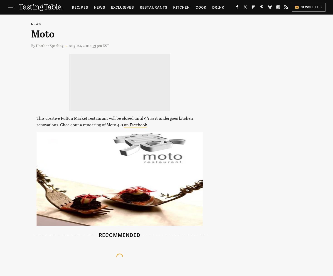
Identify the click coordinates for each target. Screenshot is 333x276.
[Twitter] (245, 8)
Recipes (80, 7)
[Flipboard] (253, 8)
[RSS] (286, 8)
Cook (201, 7)
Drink (218, 7)
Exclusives (122, 7)
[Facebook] (237, 8)
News (99, 7)
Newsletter (309, 7)
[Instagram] (278, 8)
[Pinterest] (261, 8)
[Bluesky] (270, 8)
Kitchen (181, 7)
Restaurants (153, 7)
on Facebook (135, 124)
